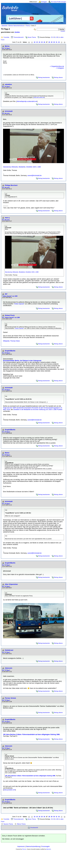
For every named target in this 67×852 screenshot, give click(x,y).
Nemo (7, 453)
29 (51, 42)
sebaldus (8, 84)
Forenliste (6, 37)
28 (49, 42)
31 (56, 42)
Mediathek (22, 167)
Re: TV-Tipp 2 (6, 48)
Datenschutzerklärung (33, 846)
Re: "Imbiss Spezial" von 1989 (11, 317)
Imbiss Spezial (19, 304)
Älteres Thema (21, 824)
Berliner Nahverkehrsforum (16, 25)
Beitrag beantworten (44, 77)
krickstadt (8, 111)
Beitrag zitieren (58, 77)
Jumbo (17, 32)
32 (59, 42)
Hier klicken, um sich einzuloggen (13, 839)
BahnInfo (48, 849)
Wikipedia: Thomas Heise (11, 341)
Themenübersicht (18, 37)
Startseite (4, 25)
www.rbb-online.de (39, 97)
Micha (7, 46)
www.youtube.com (9, 790)
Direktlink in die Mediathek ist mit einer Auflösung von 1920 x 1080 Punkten (37, 409)
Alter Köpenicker (11, 584)
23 (37, 42)
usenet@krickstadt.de (34, 175)
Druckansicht (34, 827)
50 (54, 37)
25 (52, 37)
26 (44, 42)
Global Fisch (10, 315)
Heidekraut (9, 650)
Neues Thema (32, 37)
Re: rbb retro (6, 113)
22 (34, 42)
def (6, 294)
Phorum (24, 849)
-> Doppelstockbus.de (57, 66)
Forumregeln (45, 846)
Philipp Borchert (11, 185)
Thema (28, 25)
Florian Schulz (10, 698)
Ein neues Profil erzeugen (58, 1)
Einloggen (44, 1)
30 (54, 42)
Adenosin (8, 668)
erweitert (63, 31)
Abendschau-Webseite (10, 167)
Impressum (21, 846)
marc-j (7, 218)
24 (39, 42)
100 (57, 37)
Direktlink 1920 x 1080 (33, 167)
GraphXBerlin (10, 351)
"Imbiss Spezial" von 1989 (9, 296)
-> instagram (60, 68)
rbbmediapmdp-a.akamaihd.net (27, 101)
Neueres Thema (8, 824)
